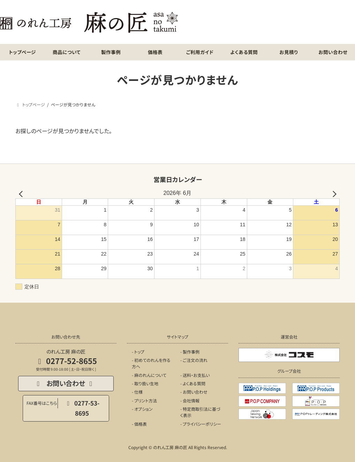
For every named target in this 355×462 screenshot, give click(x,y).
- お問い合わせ (193, 392)
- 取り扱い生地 (145, 383)
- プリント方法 (144, 400)
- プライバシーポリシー (200, 424)
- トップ (138, 352)
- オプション (142, 409)
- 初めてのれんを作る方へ (151, 363)
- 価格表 (139, 424)
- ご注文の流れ (193, 360)
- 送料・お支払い (195, 375)
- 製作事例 (189, 352)
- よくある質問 (192, 383)
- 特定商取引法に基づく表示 (200, 412)
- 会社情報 (189, 400)
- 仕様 (137, 392)
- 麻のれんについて (149, 375)
